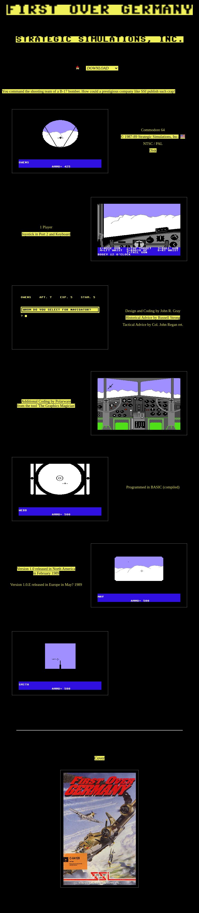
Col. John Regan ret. (167, 324)
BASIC (156, 487)
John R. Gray (170, 311)
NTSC (148, 144)
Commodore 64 (153, 130)
